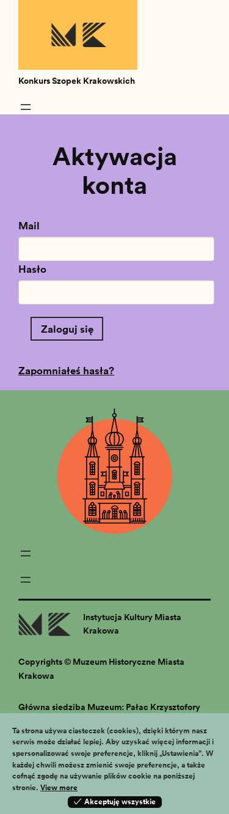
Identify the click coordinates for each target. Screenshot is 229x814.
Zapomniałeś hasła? (66, 370)
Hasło (32, 269)
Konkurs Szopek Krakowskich (76, 81)
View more (59, 787)
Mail (29, 225)
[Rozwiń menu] (25, 107)
